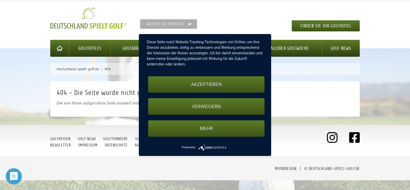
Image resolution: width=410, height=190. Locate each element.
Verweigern (206, 106)
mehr (206, 128)
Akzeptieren (206, 84)
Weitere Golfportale (165, 24)
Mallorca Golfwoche (288, 48)
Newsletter (60, 145)
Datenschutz (116, 145)
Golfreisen (60, 138)
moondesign (286, 168)
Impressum (87, 145)
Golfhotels (89, 48)
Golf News (341, 48)
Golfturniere (115, 138)
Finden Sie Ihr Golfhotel (325, 25)
